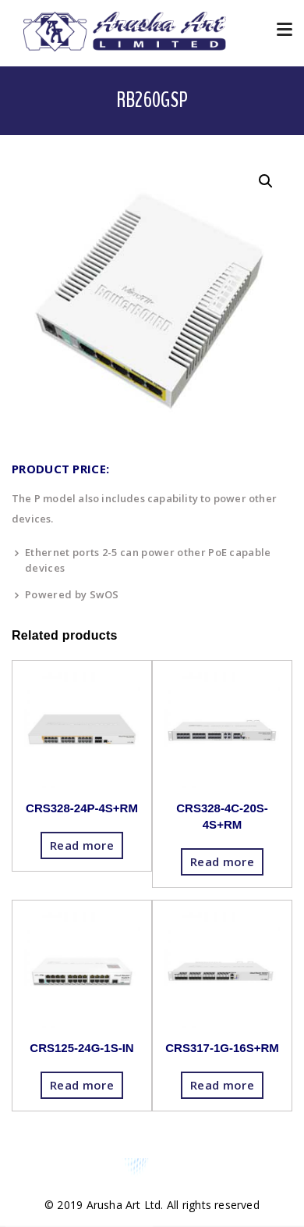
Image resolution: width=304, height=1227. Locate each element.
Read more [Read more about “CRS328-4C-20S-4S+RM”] (222, 861)
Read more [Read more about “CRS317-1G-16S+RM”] (222, 1085)
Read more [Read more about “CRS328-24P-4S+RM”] (82, 845)
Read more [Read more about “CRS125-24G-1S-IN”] (82, 1085)
